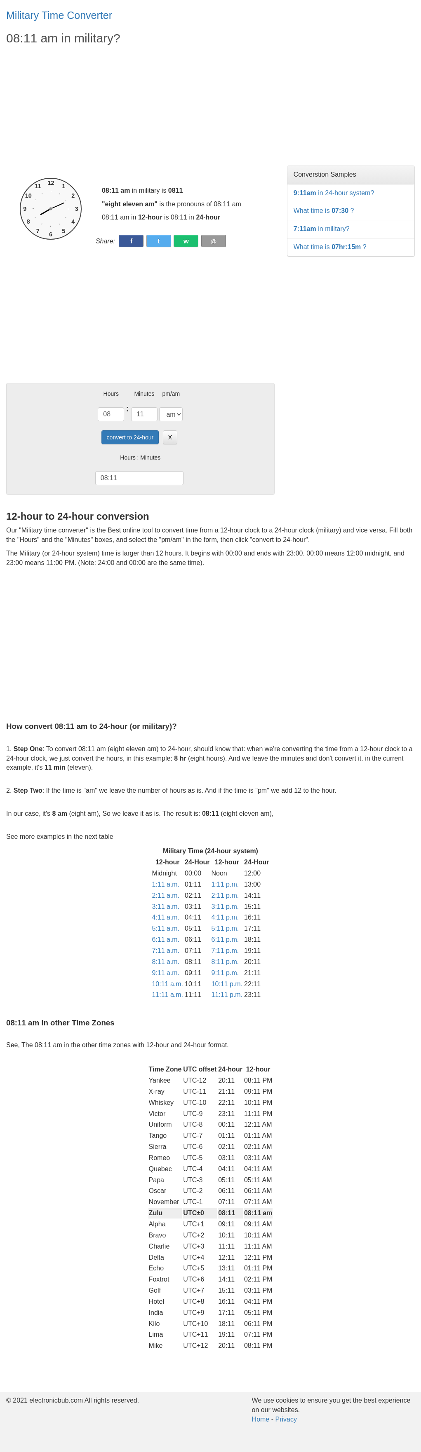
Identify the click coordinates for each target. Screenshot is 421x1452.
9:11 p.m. (225, 972)
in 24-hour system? (334, 192)
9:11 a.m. (165, 972)
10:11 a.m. (167, 983)
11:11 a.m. (167, 994)
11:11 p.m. (227, 994)
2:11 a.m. (165, 895)
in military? (322, 228)
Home (261, 1419)
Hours (111, 393)
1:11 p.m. (225, 884)
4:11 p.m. (225, 917)
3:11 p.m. (225, 906)
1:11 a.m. (165, 884)
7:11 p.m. (225, 950)
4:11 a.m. (165, 917)
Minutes (144, 393)
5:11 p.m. (225, 928)
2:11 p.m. (225, 895)
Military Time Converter (59, 15)
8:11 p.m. (225, 961)
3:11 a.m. (165, 906)
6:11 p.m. (225, 939)
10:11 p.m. (227, 983)
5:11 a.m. (165, 928)
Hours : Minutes (140, 457)
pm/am (171, 393)
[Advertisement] (140, 112)
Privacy (285, 1419)
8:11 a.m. (165, 961)
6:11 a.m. (165, 939)
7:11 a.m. (165, 950)
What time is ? (324, 210)
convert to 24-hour (130, 437)
